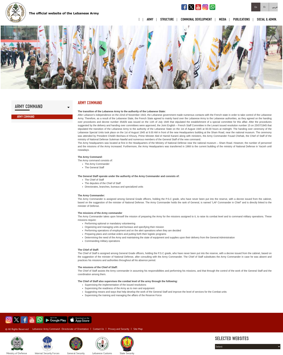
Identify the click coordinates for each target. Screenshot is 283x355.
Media (222, 19)
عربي (275, 7)
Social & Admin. (267, 19)
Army (150, 19)
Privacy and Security (118, 328)
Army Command (25, 117)
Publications (241, 19)
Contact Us (98, 328)
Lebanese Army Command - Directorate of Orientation (60, 328)
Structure (167, 19)
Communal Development (196, 19)
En (256, 7)
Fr (265, 7)
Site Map (138, 328)
